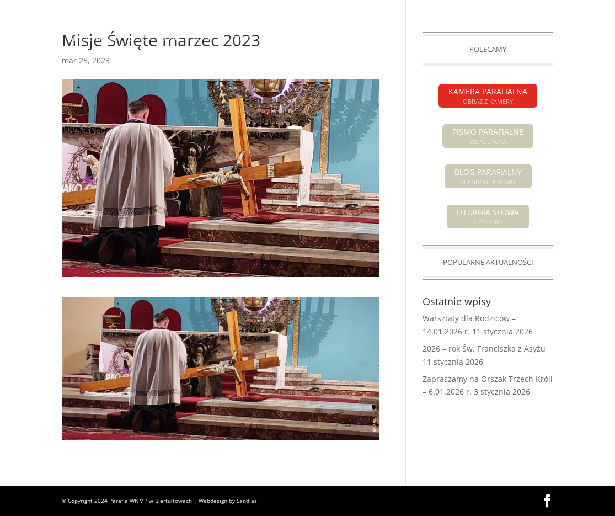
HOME (46, 39)
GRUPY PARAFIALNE (534, 39)
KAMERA (540, 9)
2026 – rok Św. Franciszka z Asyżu (484, 348)
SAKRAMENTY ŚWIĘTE (443, 39)
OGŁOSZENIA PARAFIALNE (170, 39)
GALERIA (285, 66)
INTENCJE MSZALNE (258, 39)
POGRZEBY (321, 39)
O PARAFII (367, 39)
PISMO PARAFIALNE (485, 9)
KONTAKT (328, 66)
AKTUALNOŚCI (92, 39)
